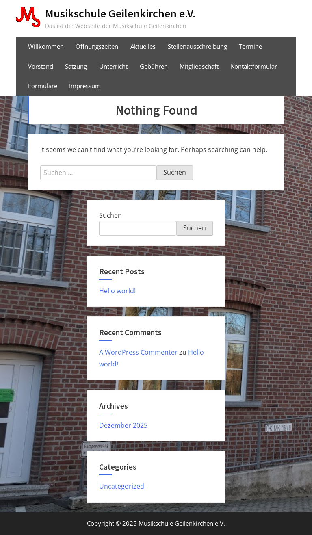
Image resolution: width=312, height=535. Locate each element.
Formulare (42, 86)
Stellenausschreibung (197, 46)
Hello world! (117, 290)
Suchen (110, 215)
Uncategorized (121, 486)
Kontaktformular (254, 66)
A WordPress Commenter (138, 352)
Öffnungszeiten (97, 46)
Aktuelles (143, 46)
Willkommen (46, 46)
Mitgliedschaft (199, 66)
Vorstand (40, 66)
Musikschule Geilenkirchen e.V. (120, 13)
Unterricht (113, 66)
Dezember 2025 (123, 425)
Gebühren (154, 66)
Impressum (85, 86)
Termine (250, 46)
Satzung (76, 66)
